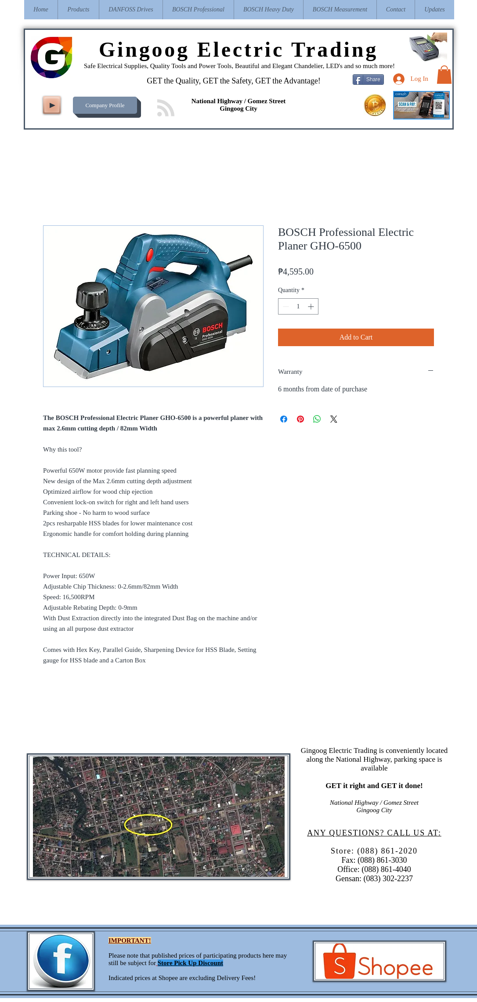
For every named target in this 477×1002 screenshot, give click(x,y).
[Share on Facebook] (283, 419)
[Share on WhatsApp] (317, 419)
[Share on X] (334, 419)
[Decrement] (284, 306)
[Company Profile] (105, 105)
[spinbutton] (298, 306)
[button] (444, 74)
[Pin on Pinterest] (300, 419)
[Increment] (311, 306)
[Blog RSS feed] (165, 108)
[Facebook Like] (102, 81)
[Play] (52, 105)
